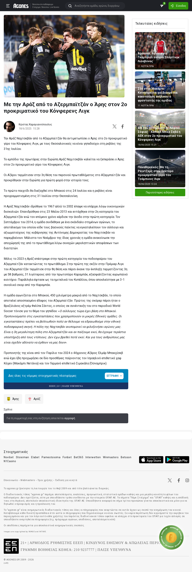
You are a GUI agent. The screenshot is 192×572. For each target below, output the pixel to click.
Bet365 (78, 457)
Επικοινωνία (11, 480)
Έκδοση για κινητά (66, 480)
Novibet (9, 457)
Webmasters (27, 480)
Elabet (35, 457)
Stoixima (36, 4)
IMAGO (31, 532)
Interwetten (93, 457)
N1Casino (10, 461)
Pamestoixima (51, 457)
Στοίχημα (36, 7)
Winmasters (110, 457)
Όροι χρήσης (45, 480)
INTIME (42, 532)
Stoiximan (22, 457)
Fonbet (67, 457)
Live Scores (54, 7)
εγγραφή (69, 418)
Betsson (126, 457)
